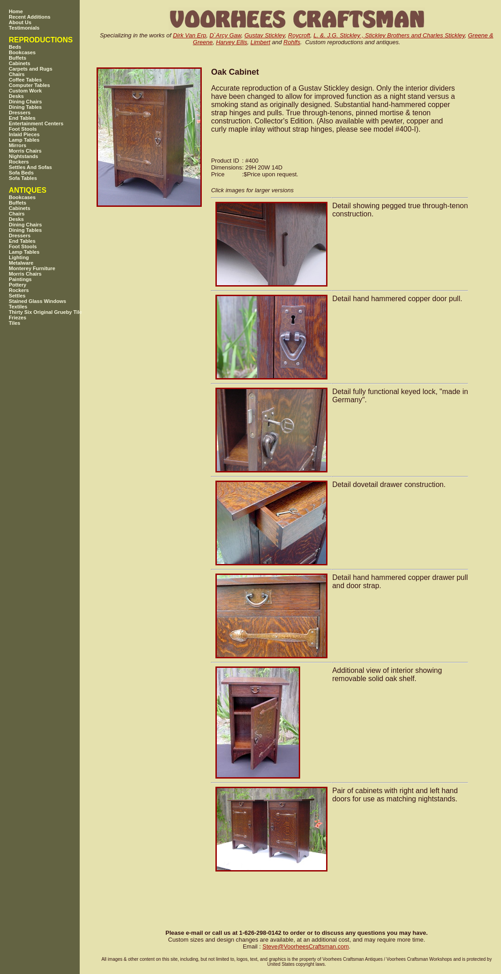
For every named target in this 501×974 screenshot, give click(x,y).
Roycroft (299, 35)
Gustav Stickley (265, 35)
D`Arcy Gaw (225, 35)
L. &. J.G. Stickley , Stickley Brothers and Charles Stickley (389, 35)
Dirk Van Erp (189, 35)
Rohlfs (291, 42)
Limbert (260, 42)
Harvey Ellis (231, 42)
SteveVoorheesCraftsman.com (305, 946)
